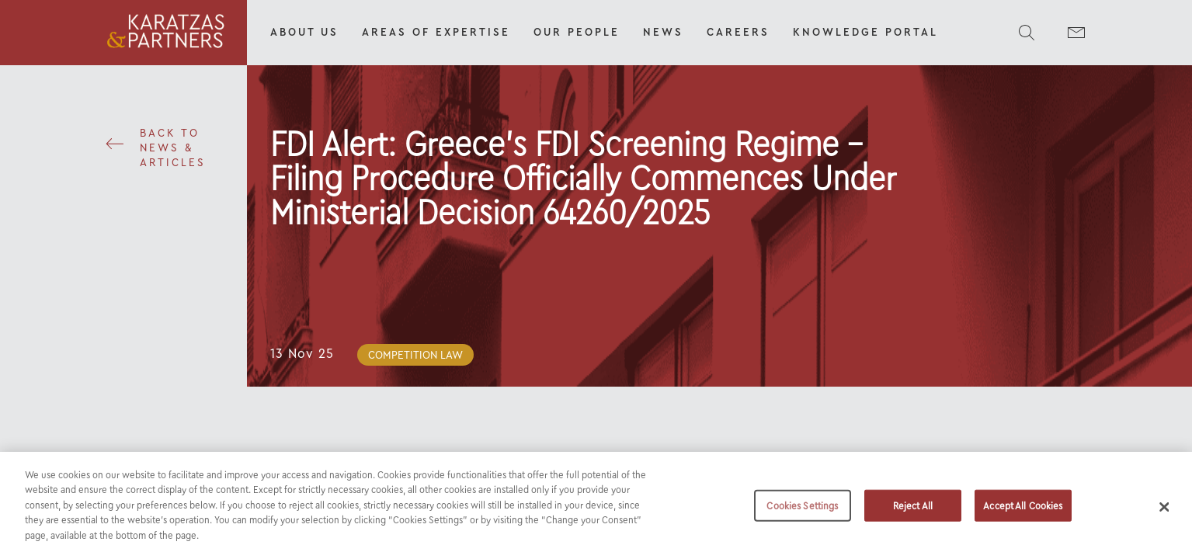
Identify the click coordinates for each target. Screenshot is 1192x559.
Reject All (913, 510)
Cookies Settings (802, 510)
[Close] (1164, 512)
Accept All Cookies (1022, 510)
